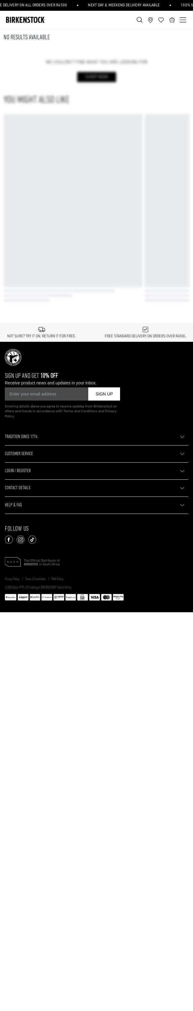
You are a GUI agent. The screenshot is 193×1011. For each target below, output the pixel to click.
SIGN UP (104, 635)
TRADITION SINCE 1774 (21, 678)
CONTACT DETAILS (17, 729)
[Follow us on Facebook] (9, 781)
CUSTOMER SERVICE (19, 695)
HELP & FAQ (13, 746)
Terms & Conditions (35, 820)
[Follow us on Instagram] (21, 781)
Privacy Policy (12, 820)
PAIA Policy (57, 820)
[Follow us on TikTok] (32, 781)
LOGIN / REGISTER (18, 712)
